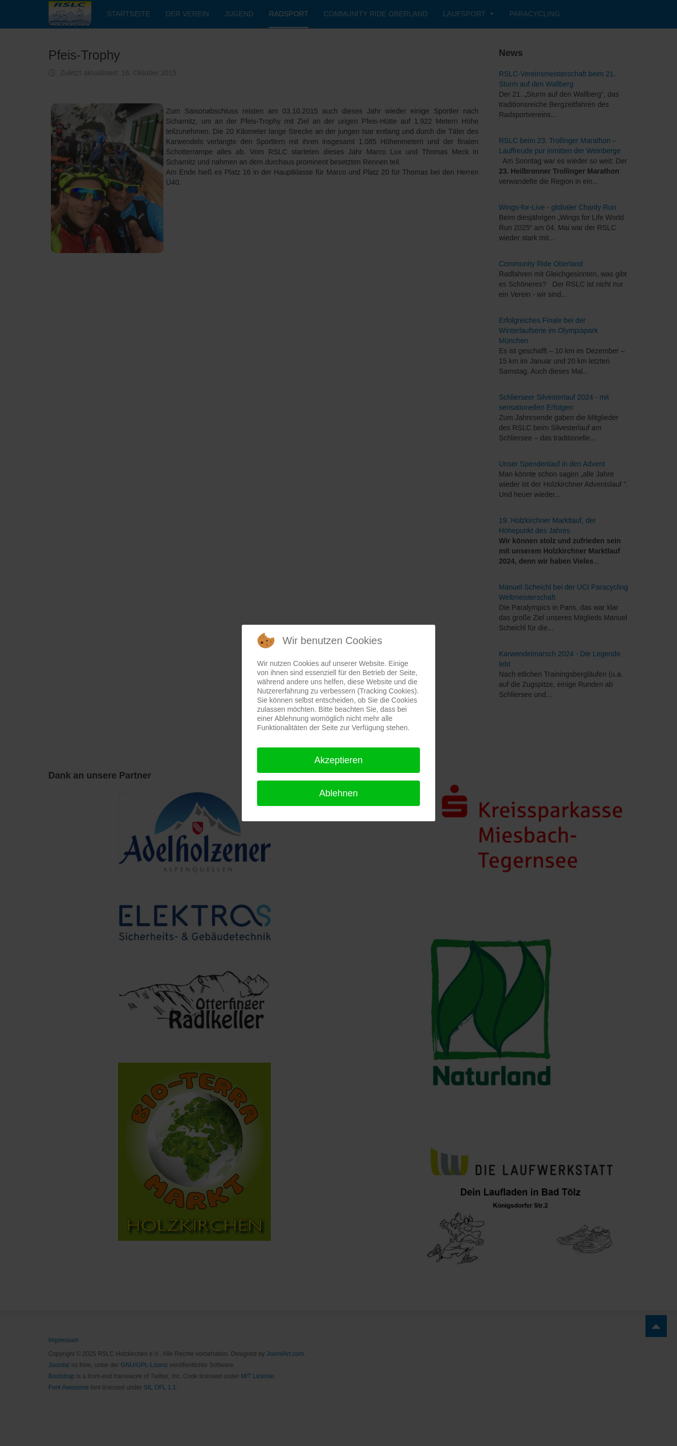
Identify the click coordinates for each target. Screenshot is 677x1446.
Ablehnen (338, 793)
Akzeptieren (338, 760)
